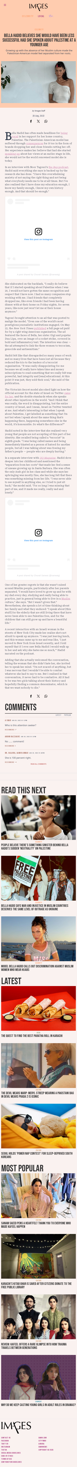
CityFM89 (42, 1441)
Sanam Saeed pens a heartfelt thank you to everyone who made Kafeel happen (36, 1225)
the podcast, (59, 167)
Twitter (4, 1444)
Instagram (5, 1447)
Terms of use (6, 1459)
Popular (67, 715)
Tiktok (4, 1450)
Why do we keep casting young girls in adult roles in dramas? (38, 1405)
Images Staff (40, 111)
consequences (34, 143)
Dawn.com (42, 1437)
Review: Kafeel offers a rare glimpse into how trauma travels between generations (34, 1346)
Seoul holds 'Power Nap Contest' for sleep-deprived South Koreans (37, 1155)
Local (41, 16)
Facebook (5, 1441)
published (40, 328)
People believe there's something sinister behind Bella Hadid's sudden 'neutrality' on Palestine (34, 847)
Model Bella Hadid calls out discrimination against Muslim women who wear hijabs (37, 968)
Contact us (6, 1437)
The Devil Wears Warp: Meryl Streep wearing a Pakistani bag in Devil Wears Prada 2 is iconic (37, 1095)
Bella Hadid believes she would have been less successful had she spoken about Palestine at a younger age (39, 40)
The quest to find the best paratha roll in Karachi (32, 1036)
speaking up (12, 154)
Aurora (41, 1444)
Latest (58, 715)
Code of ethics (7, 1456)
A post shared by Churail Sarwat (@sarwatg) (38, 274)
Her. (51, 16)
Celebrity (27, 16)
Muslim (65, 598)
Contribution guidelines (11, 1462)
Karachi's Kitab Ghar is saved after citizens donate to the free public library (36, 1285)
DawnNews (42, 1447)
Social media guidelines (11, 1453)
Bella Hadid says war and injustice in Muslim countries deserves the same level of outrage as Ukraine (34, 907)
